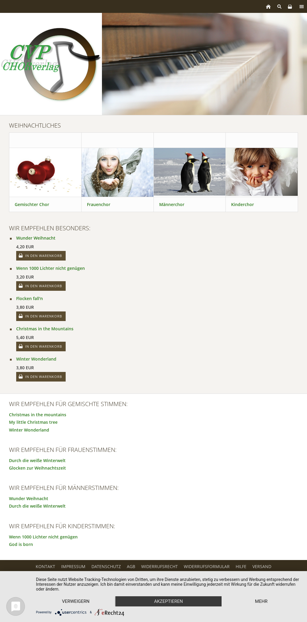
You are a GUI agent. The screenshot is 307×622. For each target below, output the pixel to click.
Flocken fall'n (29, 298)
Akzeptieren (168, 601)
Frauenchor (98, 204)
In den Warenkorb (43, 255)
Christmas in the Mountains (44, 329)
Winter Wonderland (36, 359)
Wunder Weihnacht (35, 238)
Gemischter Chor (32, 204)
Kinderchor (242, 204)
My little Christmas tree (33, 422)
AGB (131, 566)
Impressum (73, 566)
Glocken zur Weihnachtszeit (37, 468)
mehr (261, 601)
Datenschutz (106, 566)
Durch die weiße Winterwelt (37, 460)
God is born (21, 544)
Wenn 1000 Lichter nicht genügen (50, 268)
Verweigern (76, 601)
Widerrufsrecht (159, 566)
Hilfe (241, 566)
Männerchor (171, 204)
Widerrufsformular (207, 566)
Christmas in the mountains (37, 414)
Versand (261, 566)
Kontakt (45, 566)
